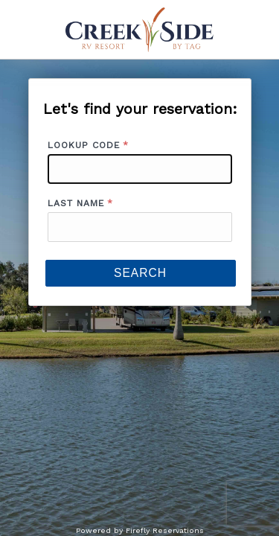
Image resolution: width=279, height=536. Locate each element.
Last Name (76, 203)
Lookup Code (84, 145)
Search (140, 273)
